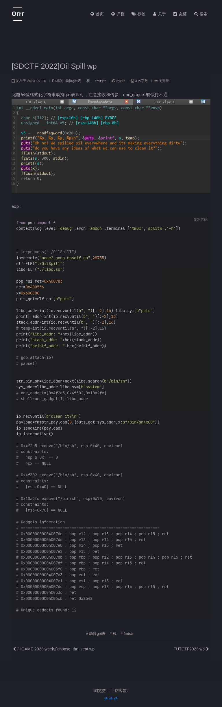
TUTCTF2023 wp (189, 647)
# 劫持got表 (96, 631)
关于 (159, 14)
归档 (118, 14)
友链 (180, 14)
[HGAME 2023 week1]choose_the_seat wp (56, 647)
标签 (138, 14)
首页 (97, 14)
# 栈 (113, 631)
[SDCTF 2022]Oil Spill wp (54, 64)
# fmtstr (127, 631)
